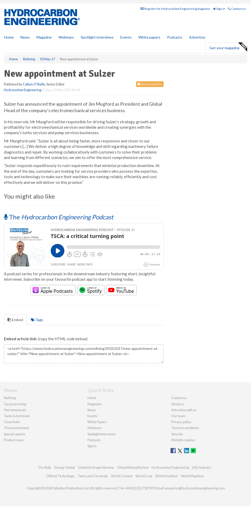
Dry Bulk (45, 467)
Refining (10, 398)
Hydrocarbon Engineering (22, 90)
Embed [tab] (15, 319)
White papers (149, 37)
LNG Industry (201, 467)
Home (9, 37)
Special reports (14, 434)
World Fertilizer (166, 476)
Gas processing (15, 404)
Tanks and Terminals (93, 476)
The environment (16, 428)
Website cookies (183, 440)
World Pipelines (192, 476)
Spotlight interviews (97, 37)
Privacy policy (181, 422)
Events (126, 37)
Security (177, 434)
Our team (178, 416)
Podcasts (174, 37)
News (91, 410)
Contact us (237, 8)
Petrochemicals (15, 410)
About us (177, 404)
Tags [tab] (37, 319)
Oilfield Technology (60, 476)
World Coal (144, 476)
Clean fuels (12, 422)
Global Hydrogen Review (96, 467)
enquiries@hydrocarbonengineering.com (195, 488)
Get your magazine (228, 47)
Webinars (66, 37)
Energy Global (64, 467)
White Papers (97, 422)
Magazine (44, 37)
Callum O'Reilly (34, 84)
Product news (14, 440)
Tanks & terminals (17, 416)
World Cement (121, 476)
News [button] (25, 37)
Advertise (197, 37)
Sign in (219, 8)
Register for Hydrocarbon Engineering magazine (175, 8)
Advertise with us (183, 410)
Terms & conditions (185, 428)
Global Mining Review (133, 467)
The (58, 217)
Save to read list (150, 84)
